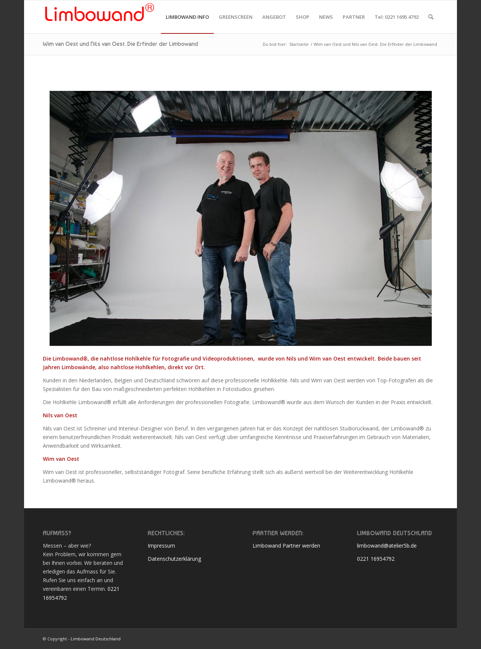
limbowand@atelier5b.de (387, 545)
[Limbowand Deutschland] (99, 16)
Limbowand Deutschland (96, 638)
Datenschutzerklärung (174, 558)
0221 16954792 (376, 558)
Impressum (161, 545)
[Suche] (431, 16)
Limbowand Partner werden (286, 545)
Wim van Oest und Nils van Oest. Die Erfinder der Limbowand (120, 43)
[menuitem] (187, 16)
